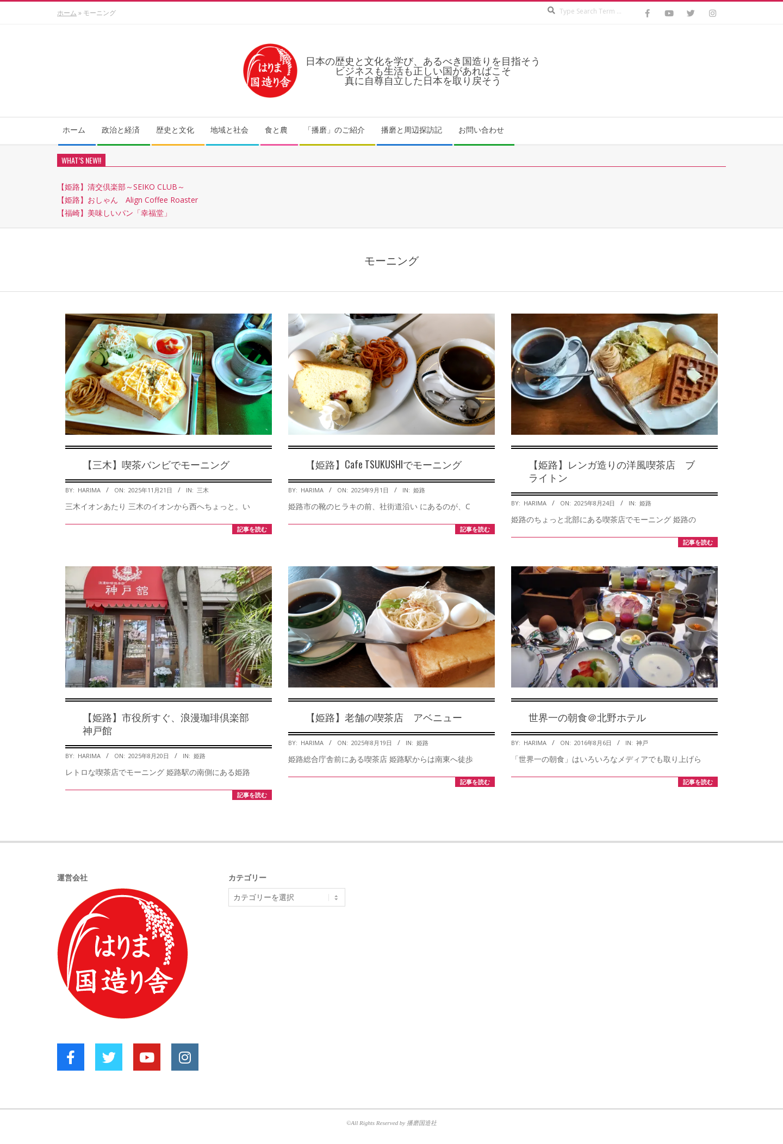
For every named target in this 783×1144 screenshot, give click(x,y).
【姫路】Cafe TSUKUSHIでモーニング (384, 464)
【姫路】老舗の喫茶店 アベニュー (384, 717)
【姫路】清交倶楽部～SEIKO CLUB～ (121, 187)
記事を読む (252, 529)
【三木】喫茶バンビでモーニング (156, 464)
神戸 (642, 743)
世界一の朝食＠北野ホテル (587, 717)
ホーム (67, 12)
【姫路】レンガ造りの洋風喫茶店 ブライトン (612, 470)
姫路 (419, 490)
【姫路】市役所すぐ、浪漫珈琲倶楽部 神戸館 (171, 723)
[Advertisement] (309, 999)
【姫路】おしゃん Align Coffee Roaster (127, 200)
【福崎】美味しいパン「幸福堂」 (114, 213)
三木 (203, 490)
